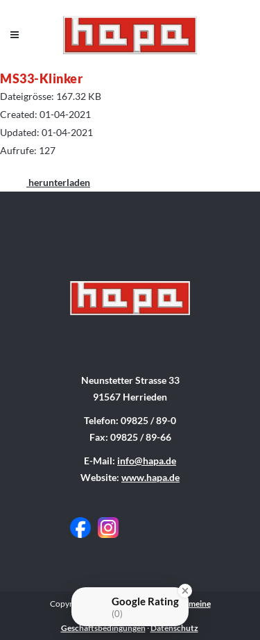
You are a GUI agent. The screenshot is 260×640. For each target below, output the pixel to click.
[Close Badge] (185, 591)
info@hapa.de (146, 460)
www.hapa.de (150, 477)
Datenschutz (174, 628)
